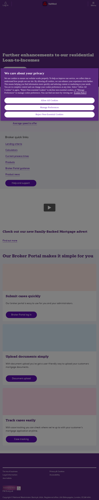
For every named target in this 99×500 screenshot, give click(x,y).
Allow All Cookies (49, 100)
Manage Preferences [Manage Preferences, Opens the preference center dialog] (49, 107)
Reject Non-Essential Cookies (49, 114)
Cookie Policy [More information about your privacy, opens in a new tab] (80, 93)
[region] (49, 94)
